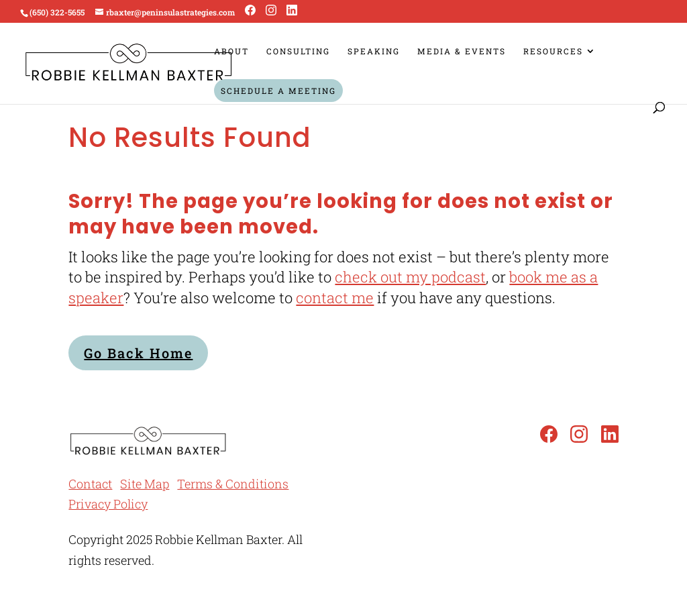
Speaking (374, 51)
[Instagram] (271, 11)
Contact (90, 484)
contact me (335, 297)
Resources (553, 51)
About (231, 51)
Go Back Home (138, 353)
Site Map (144, 484)
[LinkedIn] (291, 11)
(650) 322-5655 (57, 12)
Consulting (298, 51)
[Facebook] (250, 11)
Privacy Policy (108, 504)
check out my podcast (410, 276)
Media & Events (461, 51)
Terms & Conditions (232, 484)
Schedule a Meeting (278, 90)
